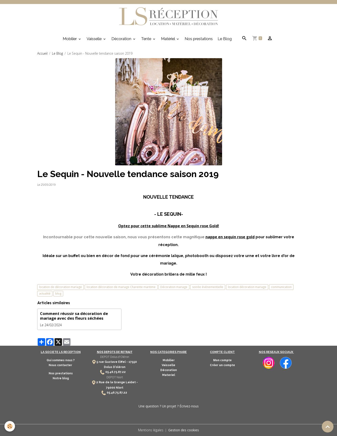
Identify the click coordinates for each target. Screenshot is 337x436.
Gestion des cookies (183, 430)
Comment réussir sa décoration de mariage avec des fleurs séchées (74, 316)
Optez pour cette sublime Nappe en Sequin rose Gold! (168, 225)
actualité (45, 294)
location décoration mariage (247, 287)
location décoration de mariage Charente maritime (121, 287)
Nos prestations (199, 38)
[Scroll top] (327, 426)
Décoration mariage (173, 287)
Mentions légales (150, 430)
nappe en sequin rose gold (230, 236)
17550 (132, 362)
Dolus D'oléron (114, 367)
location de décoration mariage (60, 287)
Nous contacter (61, 365)
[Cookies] (10, 426)
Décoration (121, 38)
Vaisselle (95, 38)
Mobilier (70, 38)
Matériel (168, 38)
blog (58, 294)
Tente (146, 38)
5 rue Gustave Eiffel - (112, 362)
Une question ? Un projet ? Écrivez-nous (169, 406)
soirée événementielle (207, 287)
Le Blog (225, 38)
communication (281, 287)
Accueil (42, 53)
